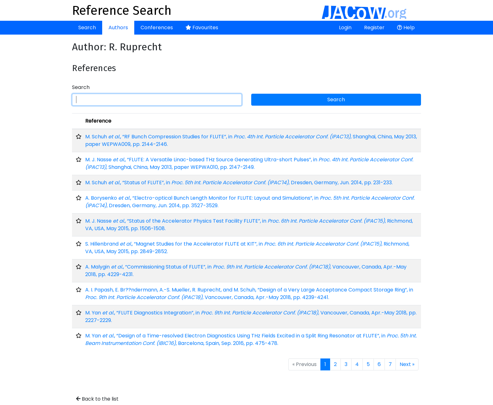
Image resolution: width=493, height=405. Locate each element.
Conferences (157, 27)
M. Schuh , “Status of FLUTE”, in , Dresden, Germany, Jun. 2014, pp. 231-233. (239, 182)
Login (345, 27)
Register (374, 27)
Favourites (202, 27)
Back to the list (97, 398)
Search (87, 27)
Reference (98, 121)
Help (406, 27)
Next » (407, 364)
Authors (118, 27)
